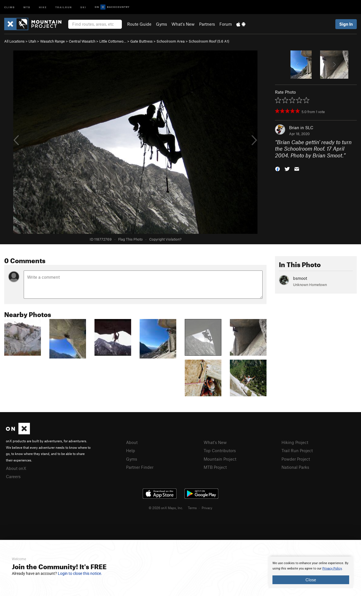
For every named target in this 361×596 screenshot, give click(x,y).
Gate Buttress (141, 41)
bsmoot (300, 278)
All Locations (14, 41)
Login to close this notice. (80, 573)
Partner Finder (139, 467)
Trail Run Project (297, 450)
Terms (192, 508)
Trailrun (63, 7)
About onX (16, 468)
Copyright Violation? (165, 239)
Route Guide (139, 24)
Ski (83, 7)
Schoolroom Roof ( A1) (209, 41)
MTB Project (215, 467)
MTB (26, 7)
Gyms (161, 24)
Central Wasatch (82, 41)
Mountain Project (220, 458)
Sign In (346, 24)
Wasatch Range (52, 41)
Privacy (207, 508)
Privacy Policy (332, 568)
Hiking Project (294, 442)
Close (310, 579)
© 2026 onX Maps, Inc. (166, 508)
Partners (207, 24)
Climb (9, 7)
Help (130, 450)
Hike (43, 7)
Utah (32, 41)
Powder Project (295, 458)
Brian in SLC (301, 127)
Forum (225, 24)
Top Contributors (220, 450)
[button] (277, 168)
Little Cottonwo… (112, 41)
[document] (310, 572)
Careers (13, 476)
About (132, 442)
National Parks (295, 467)
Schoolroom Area (171, 41)
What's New (183, 24)
